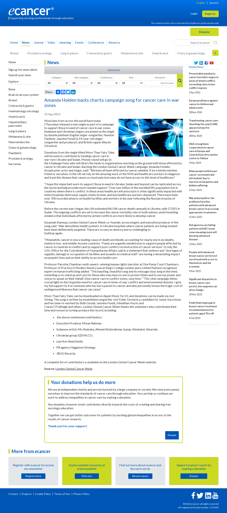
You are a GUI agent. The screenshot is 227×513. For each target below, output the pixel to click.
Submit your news (19, 75)
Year (131, 77)
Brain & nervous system (23, 94)
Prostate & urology (39, 53)
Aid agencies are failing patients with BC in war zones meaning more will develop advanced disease (203, 232)
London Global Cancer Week (73, 368)
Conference (106, 77)
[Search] (215, 42)
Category (57, 77)
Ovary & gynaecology (191, 53)
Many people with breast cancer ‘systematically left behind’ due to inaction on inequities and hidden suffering (203, 178)
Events (79, 42)
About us (114, 42)
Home (14, 42)
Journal (38, 42)
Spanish (214, 2)
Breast (14, 53)
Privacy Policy (81, 493)
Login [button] (194, 13)
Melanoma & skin (132, 53)
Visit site (87, 476)
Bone (11, 89)
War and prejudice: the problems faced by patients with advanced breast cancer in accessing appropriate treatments (204, 205)
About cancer (140, 476)
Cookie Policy (43, 493)
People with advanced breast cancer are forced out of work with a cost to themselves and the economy (203, 259)
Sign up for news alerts (22, 69)
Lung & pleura (69, 53)
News (26, 42)
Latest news (113, 69)
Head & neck (160, 53)
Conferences (96, 42)
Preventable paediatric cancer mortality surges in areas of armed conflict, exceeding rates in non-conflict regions (203, 80)
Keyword (160, 77)
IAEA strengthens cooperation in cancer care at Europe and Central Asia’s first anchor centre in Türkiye (203, 151)
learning (65, 42)
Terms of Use (62, 493)
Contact (13, 493)
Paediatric (15, 153)
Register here (33, 476)
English (201, 2)
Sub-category (81, 77)
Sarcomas (14, 164)
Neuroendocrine (19, 142)
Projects (27, 493)
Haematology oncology (23, 111)
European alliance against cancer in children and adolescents (203, 104)
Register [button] (210, 13)
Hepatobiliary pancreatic (17, 123)
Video (51, 42)
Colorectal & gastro (99, 53)
